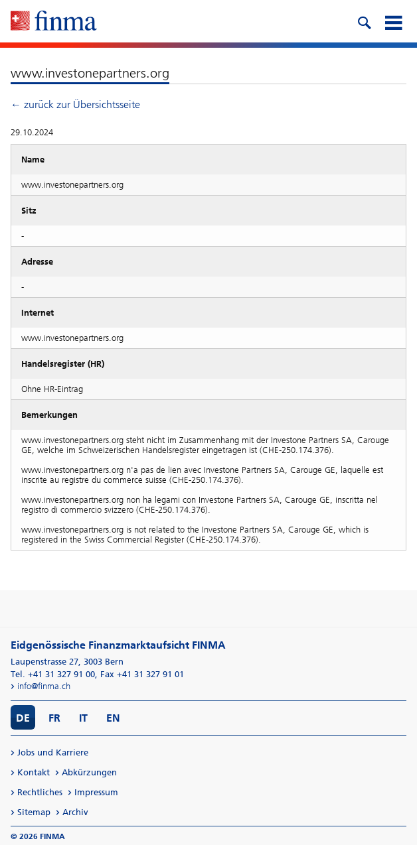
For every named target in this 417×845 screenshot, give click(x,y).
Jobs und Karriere (52, 752)
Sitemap (33, 812)
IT (83, 718)
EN (113, 718)
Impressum (96, 792)
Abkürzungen (89, 772)
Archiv (75, 812)
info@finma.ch (43, 686)
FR (54, 718)
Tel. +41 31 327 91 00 (53, 674)
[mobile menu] (393, 21)
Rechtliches (39, 792)
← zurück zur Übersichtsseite (75, 104)
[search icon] (364, 21)
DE (23, 718)
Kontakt (33, 772)
